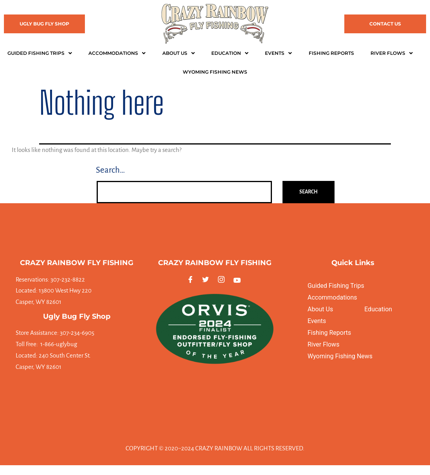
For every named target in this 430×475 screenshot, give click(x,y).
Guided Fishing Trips (39, 53)
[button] (39, 53)
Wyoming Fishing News (340, 356)
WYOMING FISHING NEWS (215, 72)
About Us (178, 53)
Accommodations (117, 53)
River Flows (392, 53)
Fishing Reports (331, 53)
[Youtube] (238, 280)
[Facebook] (192, 280)
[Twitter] (207, 280)
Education (229, 53)
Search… (110, 170)
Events (278, 53)
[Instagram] (223, 280)
